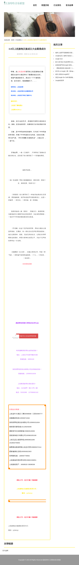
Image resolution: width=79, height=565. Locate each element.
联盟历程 (45, 5)
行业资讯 (57, 5)
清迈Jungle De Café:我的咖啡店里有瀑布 (65, 77)
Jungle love (59, 59)
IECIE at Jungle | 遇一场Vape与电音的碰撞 (65, 71)
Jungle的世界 (59, 80)
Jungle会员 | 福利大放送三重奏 (65, 56)
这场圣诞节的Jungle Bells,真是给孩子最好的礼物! (65, 65)
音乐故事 (69, 5)
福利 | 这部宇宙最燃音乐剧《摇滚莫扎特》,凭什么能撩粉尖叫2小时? (65, 52)
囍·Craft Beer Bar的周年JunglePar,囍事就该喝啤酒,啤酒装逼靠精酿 (65, 62)
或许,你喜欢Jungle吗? (62, 74)
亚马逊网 (5, 550)
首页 (35, 5)
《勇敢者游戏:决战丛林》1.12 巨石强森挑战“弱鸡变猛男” (65, 68)
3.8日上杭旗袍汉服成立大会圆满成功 (35, 40)
